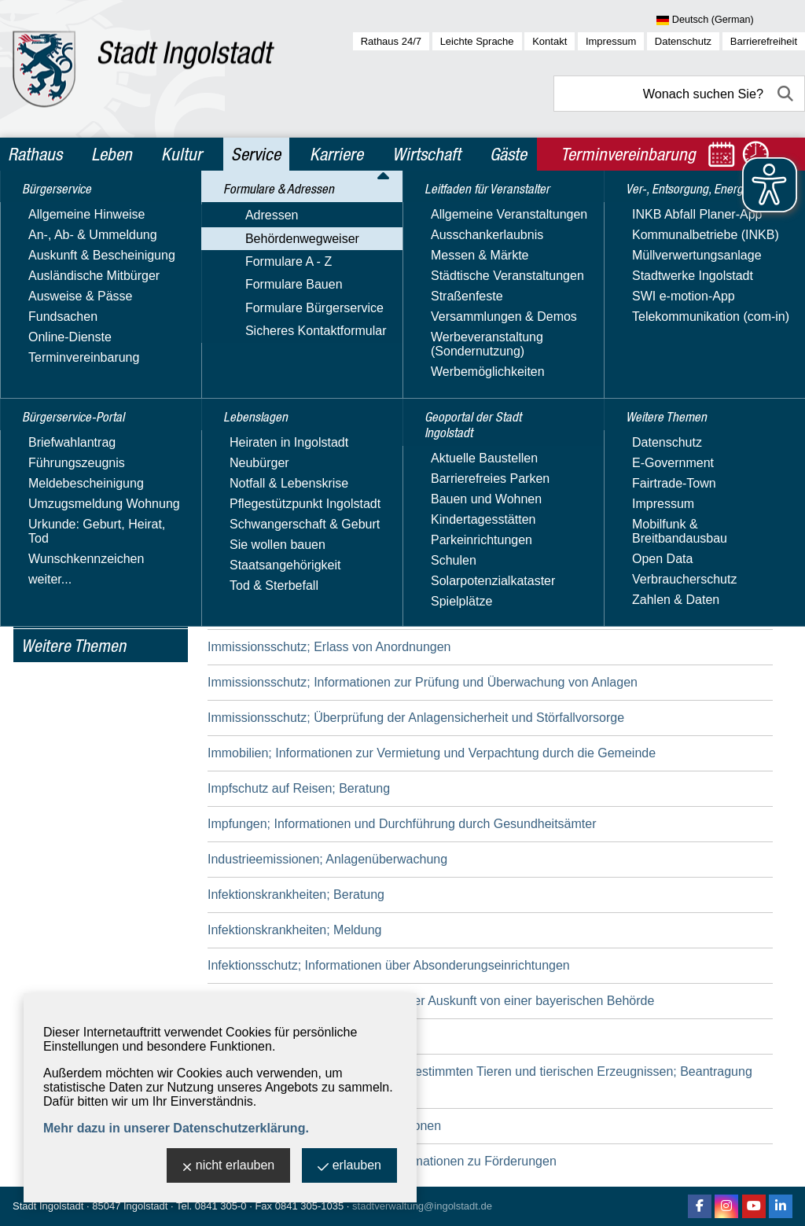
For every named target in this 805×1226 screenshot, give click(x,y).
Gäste (508, 154)
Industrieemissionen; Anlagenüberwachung (327, 859)
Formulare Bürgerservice (90, 397)
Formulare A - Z (64, 352)
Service (256, 154)
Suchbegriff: (241, 313)
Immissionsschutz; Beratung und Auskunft (324, 611)
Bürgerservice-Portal (87, 244)
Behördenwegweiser (78, 329)
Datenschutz (683, 41)
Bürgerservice (65, 211)
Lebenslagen (61, 449)
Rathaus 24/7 (391, 41)
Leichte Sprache (477, 41)
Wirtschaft (426, 154)
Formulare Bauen (70, 374)
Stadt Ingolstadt (48, 1206)
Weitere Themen (73, 645)
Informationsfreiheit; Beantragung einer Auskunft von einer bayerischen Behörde (431, 1000)
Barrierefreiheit (763, 41)
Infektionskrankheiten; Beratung (296, 894)
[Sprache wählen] (730, 20)
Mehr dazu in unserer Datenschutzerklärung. (176, 1128)
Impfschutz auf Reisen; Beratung (299, 788)
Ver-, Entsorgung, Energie (75, 601)
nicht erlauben (228, 1166)
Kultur (181, 154)
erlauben (349, 1166)
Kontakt (549, 41)
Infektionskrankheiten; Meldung (294, 930)
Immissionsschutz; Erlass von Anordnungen (329, 646)
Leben (111, 154)
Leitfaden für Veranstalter (62, 493)
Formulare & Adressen (92, 278)
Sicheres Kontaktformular (92, 420)
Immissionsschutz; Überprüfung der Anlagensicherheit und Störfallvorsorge (416, 717)
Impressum (611, 41)
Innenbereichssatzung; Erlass (290, 1036)
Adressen (48, 306)
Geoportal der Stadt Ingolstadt (83, 547)
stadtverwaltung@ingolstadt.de (422, 1206)
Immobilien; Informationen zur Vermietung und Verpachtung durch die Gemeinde (432, 753)
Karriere (336, 154)
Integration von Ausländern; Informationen (324, 1125)
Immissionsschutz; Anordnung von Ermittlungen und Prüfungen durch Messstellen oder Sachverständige (450, 477)
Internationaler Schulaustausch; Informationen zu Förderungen (382, 1161)
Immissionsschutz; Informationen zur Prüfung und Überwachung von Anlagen (423, 682)
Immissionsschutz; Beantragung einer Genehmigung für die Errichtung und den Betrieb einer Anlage (486, 576)
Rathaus (35, 154)
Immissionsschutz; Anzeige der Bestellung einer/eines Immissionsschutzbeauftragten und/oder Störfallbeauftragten (471, 531)
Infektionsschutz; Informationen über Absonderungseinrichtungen (389, 965)
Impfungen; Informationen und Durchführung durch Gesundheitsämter (402, 823)
